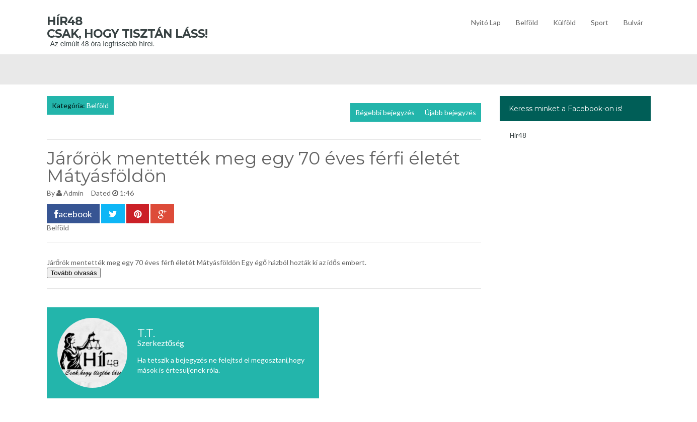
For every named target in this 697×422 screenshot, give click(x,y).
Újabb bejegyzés (450, 112)
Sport (599, 22)
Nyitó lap (486, 22)
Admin (73, 193)
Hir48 (518, 135)
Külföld (564, 22)
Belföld (527, 22)
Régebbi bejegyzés (385, 112)
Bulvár (633, 22)
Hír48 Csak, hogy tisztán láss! (142, 27)
